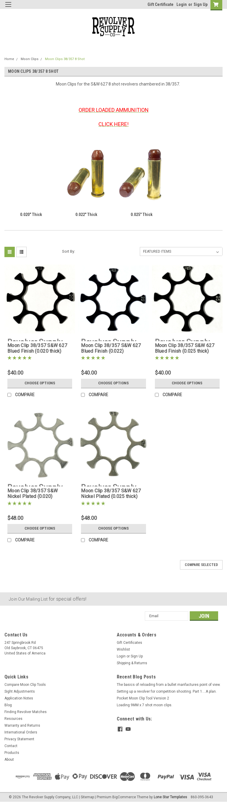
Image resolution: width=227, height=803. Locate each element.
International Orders (20, 732)
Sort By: (68, 251)
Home (9, 59)
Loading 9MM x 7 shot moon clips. (144, 705)
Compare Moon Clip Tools (25, 685)
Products (11, 753)
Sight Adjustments (19, 691)
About (9, 759)
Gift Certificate (160, 4)
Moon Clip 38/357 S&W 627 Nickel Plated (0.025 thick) (111, 493)
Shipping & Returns (132, 663)
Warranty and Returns (22, 725)
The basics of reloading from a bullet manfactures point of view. (168, 685)
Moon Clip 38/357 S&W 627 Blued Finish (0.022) (111, 348)
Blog (8, 705)
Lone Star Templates (170, 797)
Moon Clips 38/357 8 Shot (65, 59)
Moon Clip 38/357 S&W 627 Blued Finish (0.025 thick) (185, 348)
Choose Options (40, 383)
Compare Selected (201, 565)
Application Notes (18, 698)
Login (181, 4)
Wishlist (123, 649)
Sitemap (87, 797)
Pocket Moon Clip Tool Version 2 (143, 698)
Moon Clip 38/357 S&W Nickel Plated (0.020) (32, 493)
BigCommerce (124, 797)
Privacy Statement (19, 739)
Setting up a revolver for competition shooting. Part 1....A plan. (167, 691)
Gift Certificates (129, 643)
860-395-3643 (202, 797)
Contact (10, 746)
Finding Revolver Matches (25, 712)
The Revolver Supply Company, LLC (50, 797)
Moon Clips (29, 59)
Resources (13, 719)
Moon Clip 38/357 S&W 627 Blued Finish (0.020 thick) (37, 348)
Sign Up (200, 4)
